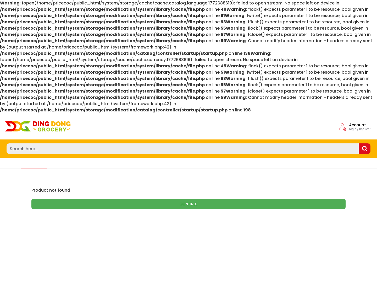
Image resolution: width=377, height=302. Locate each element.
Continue (189, 204)
